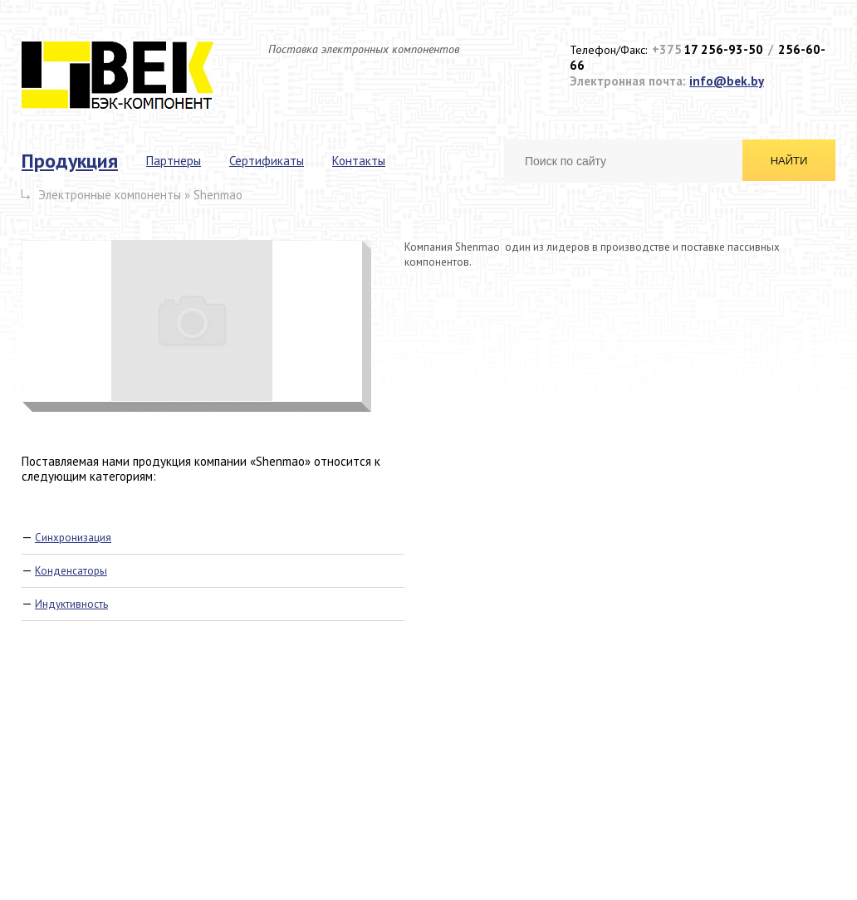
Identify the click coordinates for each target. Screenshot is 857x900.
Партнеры (173, 161)
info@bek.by (726, 81)
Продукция (70, 161)
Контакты (358, 161)
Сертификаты (266, 161)
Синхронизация (73, 538)
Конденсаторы (71, 571)
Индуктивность (71, 604)
